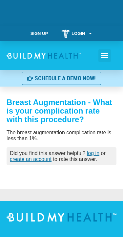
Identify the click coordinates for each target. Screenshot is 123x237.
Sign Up (39, 33)
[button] (104, 55)
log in (93, 153)
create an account (30, 159)
